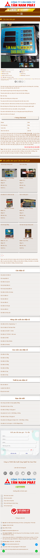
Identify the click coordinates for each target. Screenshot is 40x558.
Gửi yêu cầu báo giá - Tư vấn (20, 432)
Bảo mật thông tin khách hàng (11, 503)
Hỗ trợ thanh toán (8, 505)
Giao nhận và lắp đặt (9, 500)
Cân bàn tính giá (19, 262)
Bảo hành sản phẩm (8, 495)
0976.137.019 (29, 553)
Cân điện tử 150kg (10, 262)
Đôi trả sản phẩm (8, 498)
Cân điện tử (31, 261)
